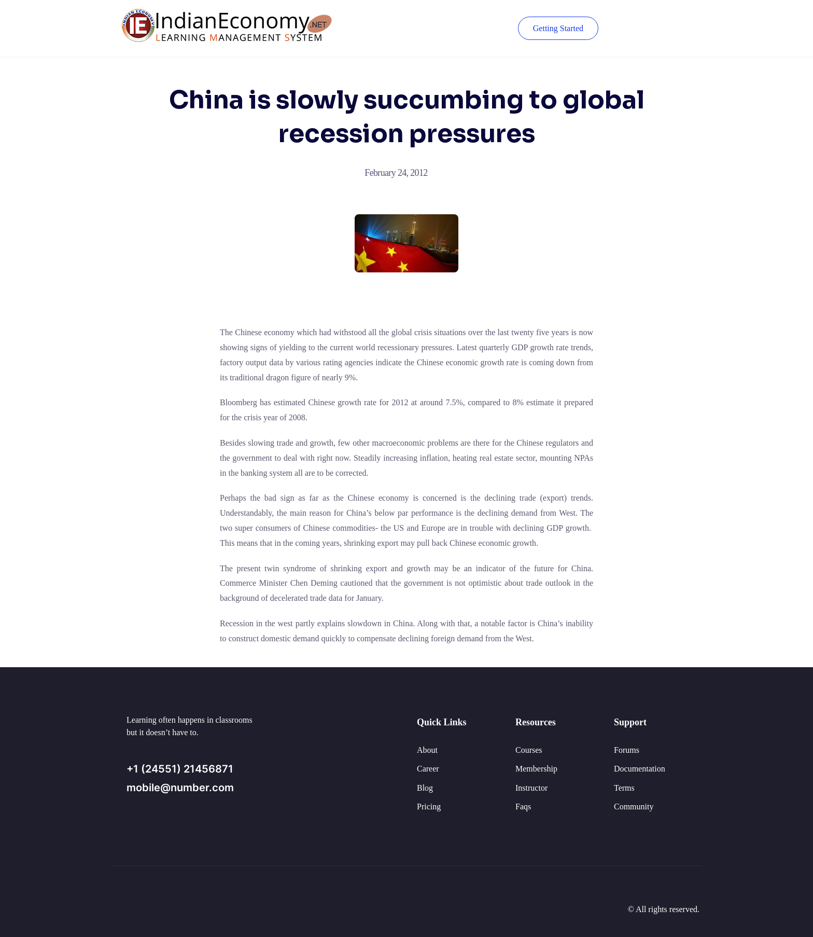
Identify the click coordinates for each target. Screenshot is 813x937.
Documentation (639, 768)
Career (428, 768)
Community (633, 806)
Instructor (531, 787)
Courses (528, 750)
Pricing (429, 806)
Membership (536, 768)
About (427, 750)
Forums (626, 750)
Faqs (523, 806)
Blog (425, 787)
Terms (624, 787)
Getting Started (558, 28)
